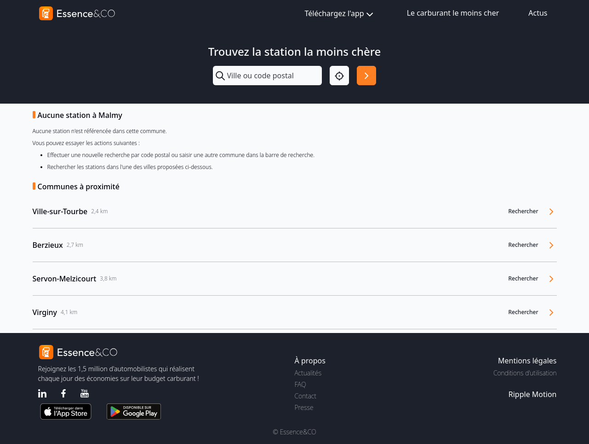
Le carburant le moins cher (453, 13)
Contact (305, 395)
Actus (537, 13)
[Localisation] (339, 75)
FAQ (300, 384)
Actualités (308, 372)
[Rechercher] (366, 75)
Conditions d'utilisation (525, 372)
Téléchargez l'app (340, 14)
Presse (304, 407)
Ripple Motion (533, 394)
